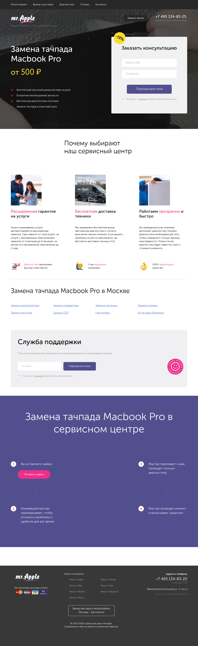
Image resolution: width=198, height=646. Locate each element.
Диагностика (66, 4)
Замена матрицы (106, 305)
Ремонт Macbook (107, 592)
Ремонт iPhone (106, 580)
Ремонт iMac (73, 586)
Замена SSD (61, 312)
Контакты (100, 4)
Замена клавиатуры (66, 305)
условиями (143, 99)
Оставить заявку (34, 474)
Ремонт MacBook (20, 26)
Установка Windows (151, 312)
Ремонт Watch (74, 598)
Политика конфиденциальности (171, 594)
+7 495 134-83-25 (170, 17)
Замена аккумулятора (25, 305)
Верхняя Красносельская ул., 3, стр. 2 (167, 589)
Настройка (102, 312)
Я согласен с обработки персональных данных (149, 99)
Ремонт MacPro (75, 592)
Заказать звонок (135, 18)
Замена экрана (147, 305)
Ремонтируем (19, 4)
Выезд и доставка (43, 4)
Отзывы (84, 4)
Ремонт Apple (74, 580)
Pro (35, 26)
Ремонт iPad (104, 586)
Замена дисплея (21, 312)
